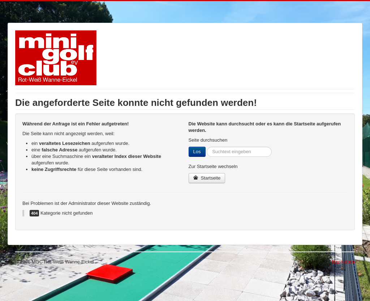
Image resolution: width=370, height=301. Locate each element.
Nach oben (343, 262)
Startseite (207, 178)
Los (197, 151)
